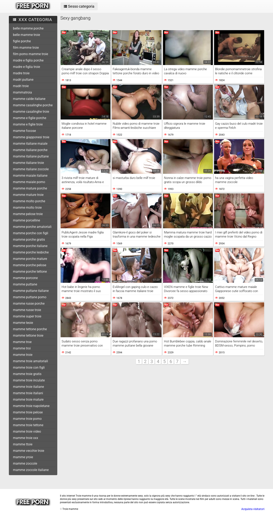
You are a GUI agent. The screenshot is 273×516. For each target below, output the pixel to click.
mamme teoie (23, 323)
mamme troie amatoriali (30, 361)
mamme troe (22, 342)
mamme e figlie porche (29, 118)
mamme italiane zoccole (31, 169)
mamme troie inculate (29, 380)
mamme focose (24, 131)
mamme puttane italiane (31, 291)
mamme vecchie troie (28, 451)
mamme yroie (23, 457)
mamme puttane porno (29, 297)
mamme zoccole (25, 463)
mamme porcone (25, 278)
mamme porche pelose (29, 265)
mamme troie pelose (28, 412)
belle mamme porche (28, 28)
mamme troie (22, 355)
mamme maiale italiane (30, 176)
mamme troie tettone (28, 425)
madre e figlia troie (26, 67)
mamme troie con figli (29, 367)
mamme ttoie (22, 444)
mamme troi (22, 348)
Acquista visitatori (252, 509)
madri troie (21, 86)
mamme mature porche (30, 188)
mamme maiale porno (29, 182)
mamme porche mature (30, 259)
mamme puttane (25, 284)
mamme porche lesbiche (31, 252)
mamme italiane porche (30, 150)
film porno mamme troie (30, 54)
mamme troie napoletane (31, 406)
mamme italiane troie (28, 163)
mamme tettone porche (30, 329)
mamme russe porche (29, 303)
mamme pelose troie (28, 214)
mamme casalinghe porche (33, 105)
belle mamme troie (26, 35)
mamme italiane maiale (30, 144)
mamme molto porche (29, 201)
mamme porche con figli (30, 233)
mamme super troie (27, 316)
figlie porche (22, 41)
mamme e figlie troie (28, 124)
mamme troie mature (28, 399)
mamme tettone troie (28, 335)
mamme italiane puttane (31, 156)
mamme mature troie (28, 195)
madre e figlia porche (28, 60)
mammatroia (22, 92)
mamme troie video (27, 431)
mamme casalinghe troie (31, 112)
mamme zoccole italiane (31, 470)
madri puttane (23, 80)
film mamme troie (26, 48)
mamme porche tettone (30, 271)
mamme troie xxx (25, 438)
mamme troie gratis (27, 374)
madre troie (21, 73)
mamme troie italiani (28, 393)
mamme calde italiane (29, 99)
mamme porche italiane (30, 246)
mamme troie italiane (28, 387)
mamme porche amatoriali (32, 227)
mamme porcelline (26, 220)
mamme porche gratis (29, 239)
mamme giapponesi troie (31, 137)
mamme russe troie (27, 310)
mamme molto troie (27, 207)
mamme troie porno (27, 419)
